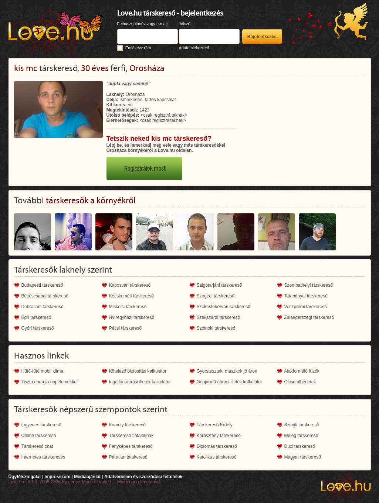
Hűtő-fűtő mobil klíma (42, 371)
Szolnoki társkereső (216, 328)
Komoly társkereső (127, 424)
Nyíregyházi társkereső (132, 317)
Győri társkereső (37, 328)
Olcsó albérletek (300, 381)
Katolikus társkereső (217, 457)
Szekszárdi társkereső (218, 317)
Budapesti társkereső (42, 285)
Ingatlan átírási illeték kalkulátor (140, 381)
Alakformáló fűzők (301, 371)
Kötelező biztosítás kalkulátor (137, 371)
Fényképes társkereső (131, 446)
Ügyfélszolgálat (25, 476)
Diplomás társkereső (217, 446)
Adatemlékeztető (194, 48)
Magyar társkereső (302, 457)
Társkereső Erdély (215, 424)
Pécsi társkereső (125, 328)
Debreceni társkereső (42, 306)
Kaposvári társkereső (130, 285)
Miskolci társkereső (128, 306)
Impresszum (57, 476)
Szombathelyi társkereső (308, 285)
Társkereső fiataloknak (131, 435)
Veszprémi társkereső (305, 306)
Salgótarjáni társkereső (219, 285)
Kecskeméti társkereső (131, 296)
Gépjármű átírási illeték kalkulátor (229, 381)
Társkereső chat (37, 446)
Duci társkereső (299, 446)
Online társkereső (38, 435)
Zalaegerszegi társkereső (309, 317)
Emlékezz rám (138, 48)
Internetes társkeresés (43, 457)
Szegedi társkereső (216, 296)
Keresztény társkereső (219, 435)
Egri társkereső (36, 317)
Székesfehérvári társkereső (223, 306)
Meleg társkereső (301, 435)
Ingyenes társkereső (41, 424)
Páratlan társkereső (128, 457)
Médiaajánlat (87, 476)
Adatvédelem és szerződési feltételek (143, 476)
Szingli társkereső (301, 424)
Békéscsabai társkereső (44, 296)
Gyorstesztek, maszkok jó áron (227, 371)
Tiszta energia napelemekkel (49, 381)
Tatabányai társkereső (306, 296)
